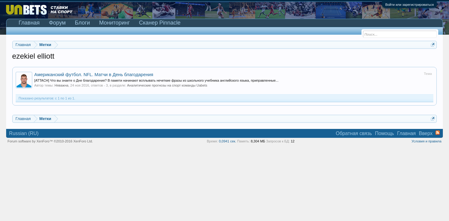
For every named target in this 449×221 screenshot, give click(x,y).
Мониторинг (114, 23)
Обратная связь (354, 133)
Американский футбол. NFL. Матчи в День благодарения (93, 74)
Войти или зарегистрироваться (409, 4)
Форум (57, 23)
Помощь (384, 133)
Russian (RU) (24, 133)
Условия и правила (426, 141)
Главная (29, 23)
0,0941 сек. (227, 141)
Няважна (61, 85)
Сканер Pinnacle (160, 23)
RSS (437, 132)
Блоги (82, 23)
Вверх (426, 133)
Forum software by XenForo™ (50, 141)
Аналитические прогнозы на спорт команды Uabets (167, 85)
